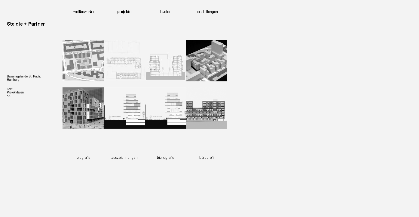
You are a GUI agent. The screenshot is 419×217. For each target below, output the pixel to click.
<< (9, 95)
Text (9, 89)
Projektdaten (15, 92)
